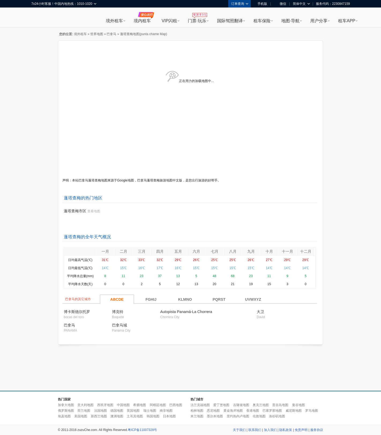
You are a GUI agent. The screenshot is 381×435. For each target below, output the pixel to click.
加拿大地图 (66, 405)
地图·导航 (290, 20)
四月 (160, 251)
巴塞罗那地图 (272, 410)
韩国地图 (153, 416)
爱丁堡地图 (221, 405)
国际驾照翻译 (230, 20)
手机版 (260, 4)
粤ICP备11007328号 (142, 430)
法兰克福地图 (200, 405)
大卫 (260, 312)
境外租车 (114, 20)
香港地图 (252, 410)
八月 (233, 251)
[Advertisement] (190, 368)
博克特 (117, 312)
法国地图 (100, 410)
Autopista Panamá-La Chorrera (186, 312)
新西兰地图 (99, 416)
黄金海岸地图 (233, 410)
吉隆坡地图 (241, 405)
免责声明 (301, 430)
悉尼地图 (213, 410)
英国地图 (133, 410)
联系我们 (254, 430)
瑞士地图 (149, 410)
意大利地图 (85, 405)
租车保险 (262, 20)
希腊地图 (139, 405)
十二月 (305, 251)
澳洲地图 (116, 416)
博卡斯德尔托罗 (77, 312)
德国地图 (116, 410)
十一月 (287, 251)
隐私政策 (285, 430)
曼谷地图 (298, 405)
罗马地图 (311, 410)
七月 (214, 251)
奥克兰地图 (261, 405)
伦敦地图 (259, 416)
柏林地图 (196, 410)
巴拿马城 (119, 325)
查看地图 (93, 211)
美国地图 (80, 416)
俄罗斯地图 (66, 410)
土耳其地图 (135, 416)
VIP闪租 (169, 20)
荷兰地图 (83, 410)
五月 (178, 251)
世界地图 (96, 34)
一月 (105, 251)
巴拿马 (111, 34)
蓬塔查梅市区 (75, 211)
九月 (251, 251)
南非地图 (166, 410)
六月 (196, 251)
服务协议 (316, 430)
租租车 (38, 18)
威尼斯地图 (294, 410)
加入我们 (270, 430)
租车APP (346, 20)
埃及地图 (64, 416)
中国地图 (123, 405)
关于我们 (239, 430)
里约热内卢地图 (238, 416)
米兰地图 (196, 416)
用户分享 (318, 20)
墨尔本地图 (215, 416)
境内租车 (142, 20)
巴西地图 (175, 405)
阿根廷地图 (158, 405)
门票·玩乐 (197, 20)
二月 (123, 251)
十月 (269, 251)
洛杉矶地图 (277, 416)
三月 (141, 251)
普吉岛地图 (280, 405)
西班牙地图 (105, 405)
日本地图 (169, 416)
